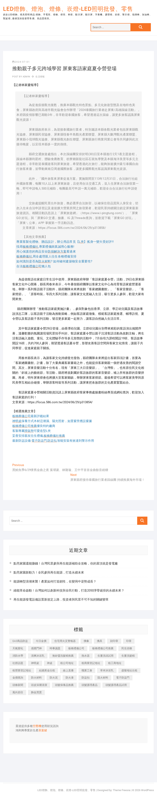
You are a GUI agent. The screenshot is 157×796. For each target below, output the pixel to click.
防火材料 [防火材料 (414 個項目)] (36, 677)
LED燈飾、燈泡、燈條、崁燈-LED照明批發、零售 (68, 9)
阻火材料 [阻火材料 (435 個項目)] (103, 677)
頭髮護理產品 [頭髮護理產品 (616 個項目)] (90, 684)
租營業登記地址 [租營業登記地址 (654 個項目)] (21, 670)
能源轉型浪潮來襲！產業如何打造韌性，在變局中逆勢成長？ (54, 581)
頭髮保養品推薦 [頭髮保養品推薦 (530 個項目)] (64, 684)
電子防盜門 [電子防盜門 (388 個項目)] (122, 677)
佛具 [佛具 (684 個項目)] (99, 640)
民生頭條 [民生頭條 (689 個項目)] (126, 648)
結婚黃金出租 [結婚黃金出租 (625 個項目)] (47, 670)
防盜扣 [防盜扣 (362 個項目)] (86, 677)
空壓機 (37, 726)
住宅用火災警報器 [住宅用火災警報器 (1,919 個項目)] (65, 640)
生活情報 (40, 76)
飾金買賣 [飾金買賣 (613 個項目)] (36, 692)
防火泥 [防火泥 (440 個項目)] (54, 677)
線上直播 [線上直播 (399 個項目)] (68, 670)
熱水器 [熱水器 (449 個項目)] (86, 655)
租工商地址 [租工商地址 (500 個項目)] (114, 663)
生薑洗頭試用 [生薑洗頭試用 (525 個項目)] (105, 655)
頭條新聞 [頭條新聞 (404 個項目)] (17, 684)
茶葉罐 (42, 730)
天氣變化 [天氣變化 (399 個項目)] (17, 648)
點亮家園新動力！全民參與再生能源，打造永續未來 (48, 572)
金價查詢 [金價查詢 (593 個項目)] (17, 677)
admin (26, 76)
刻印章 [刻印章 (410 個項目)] (114, 640)
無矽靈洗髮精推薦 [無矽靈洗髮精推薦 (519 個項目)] (63, 655)
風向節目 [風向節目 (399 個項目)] (17, 692)
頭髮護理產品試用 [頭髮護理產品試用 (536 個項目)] (116, 684)
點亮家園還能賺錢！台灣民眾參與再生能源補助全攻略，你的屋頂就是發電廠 (65, 563)
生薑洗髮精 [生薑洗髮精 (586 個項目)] (128, 655)
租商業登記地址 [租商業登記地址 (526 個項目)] (91, 663)
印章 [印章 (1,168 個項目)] (128, 640)
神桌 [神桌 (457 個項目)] (49, 663)
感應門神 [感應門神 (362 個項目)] (36, 648)
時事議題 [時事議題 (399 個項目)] (55, 648)
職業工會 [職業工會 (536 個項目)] (87, 670)
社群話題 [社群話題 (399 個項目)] (17, 663)
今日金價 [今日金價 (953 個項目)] (41, 640)
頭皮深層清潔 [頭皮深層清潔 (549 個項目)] (39, 684)
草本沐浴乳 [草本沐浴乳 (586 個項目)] (106, 670)
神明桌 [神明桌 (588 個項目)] (35, 663)
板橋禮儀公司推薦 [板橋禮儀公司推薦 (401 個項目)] (102, 648)
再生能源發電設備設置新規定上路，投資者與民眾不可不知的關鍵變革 (61, 599)
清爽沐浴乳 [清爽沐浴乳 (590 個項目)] (37, 655)
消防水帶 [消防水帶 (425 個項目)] (17, 655)
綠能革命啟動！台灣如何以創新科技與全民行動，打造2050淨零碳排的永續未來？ (68, 590)
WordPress (147, 790)
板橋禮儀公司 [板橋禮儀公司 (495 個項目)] (76, 648)
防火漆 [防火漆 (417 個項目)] (70, 677)
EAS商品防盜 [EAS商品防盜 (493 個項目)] (20, 640)
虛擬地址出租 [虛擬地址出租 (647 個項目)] (129, 670)
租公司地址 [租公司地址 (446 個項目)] (67, 663)
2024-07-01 (21, 62)
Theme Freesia (121, 790)
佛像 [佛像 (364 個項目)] (86, 640)
